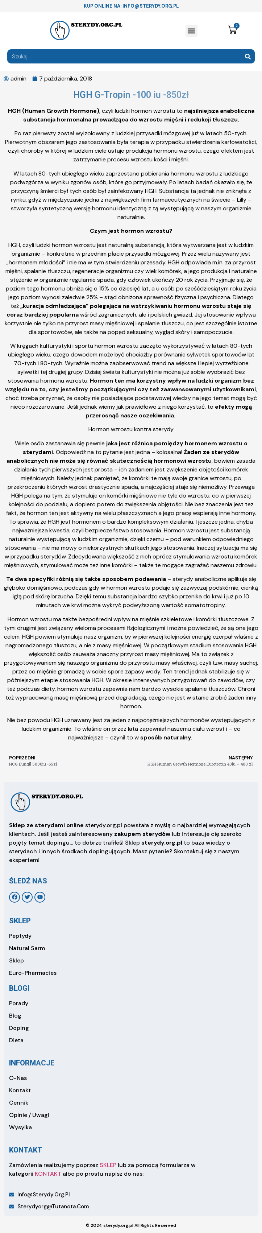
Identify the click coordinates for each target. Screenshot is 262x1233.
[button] (191, 31)
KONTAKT (48, 1174)
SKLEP (108, 1165)
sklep (20, 920)
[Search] (248, 56)
